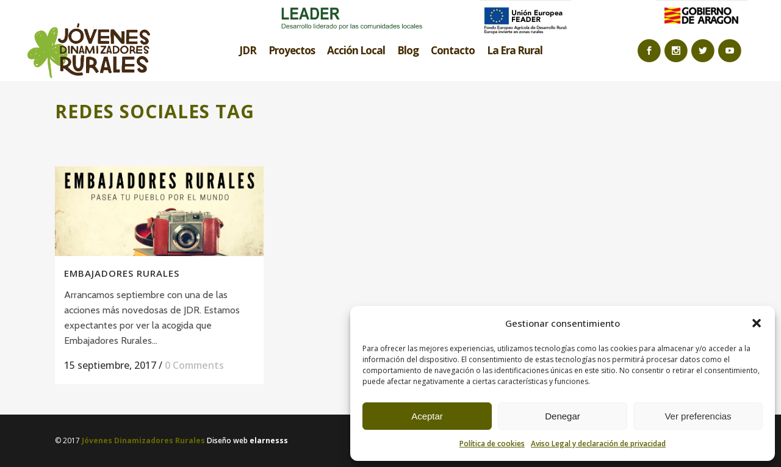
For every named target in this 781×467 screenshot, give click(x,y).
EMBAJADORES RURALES (121, 273)
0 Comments (194, 365)
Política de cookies (492, 443)
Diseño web (247, 440)
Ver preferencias (697, 416)
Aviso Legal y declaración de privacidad (598, 443)
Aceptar (427, 416)
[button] (756, 323)
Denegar (562, 416)
